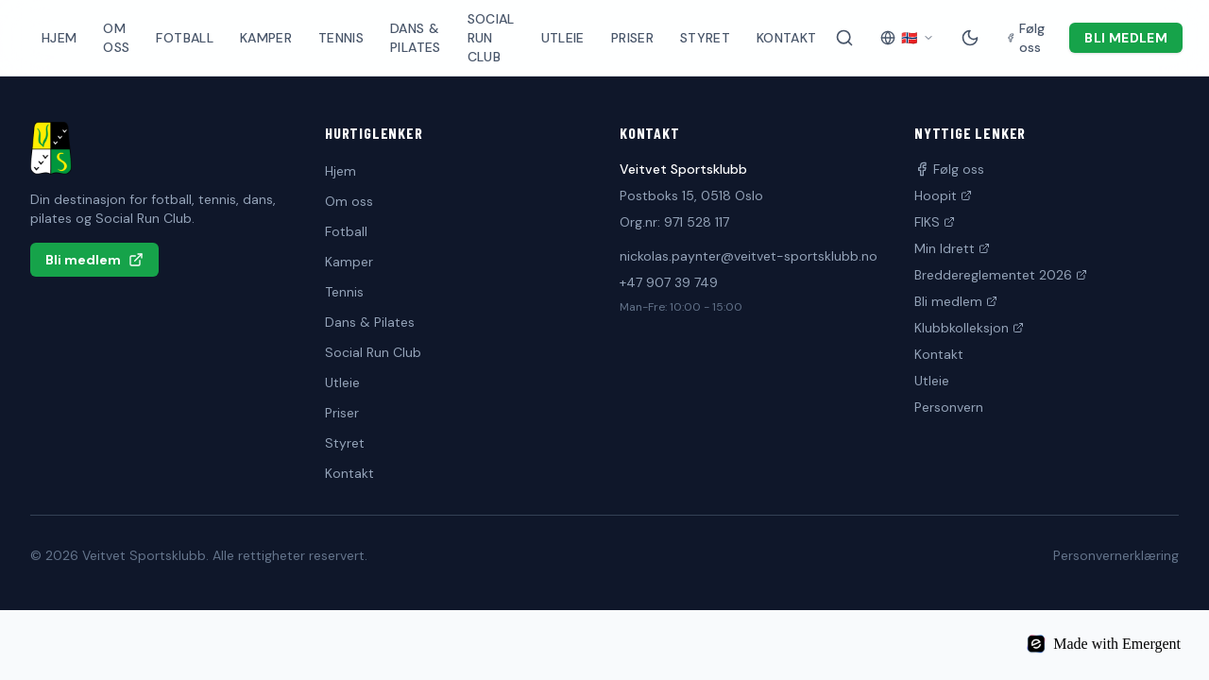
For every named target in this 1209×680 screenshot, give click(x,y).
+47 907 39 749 (669, 282)
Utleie (563, 37)
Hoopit (943, 195)
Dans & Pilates (415, 38)
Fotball (184, 37)
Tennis (341, 37)
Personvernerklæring (1116, 555)
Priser (632, 37)
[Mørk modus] (970, 38)
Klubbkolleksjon (969, 327)
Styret (705, 37)
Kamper (266, 37)
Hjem (59, 37)
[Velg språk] (907, 38)
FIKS (934, 221)
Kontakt (786, 37)
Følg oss (949, 169)
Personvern (948, 407)
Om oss (116, 38)
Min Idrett (952, 248)
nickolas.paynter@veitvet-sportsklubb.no (748, 255)
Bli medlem (1125, 37)
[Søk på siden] (844, 38)
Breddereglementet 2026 (1000, 274)
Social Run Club (491, 37)
